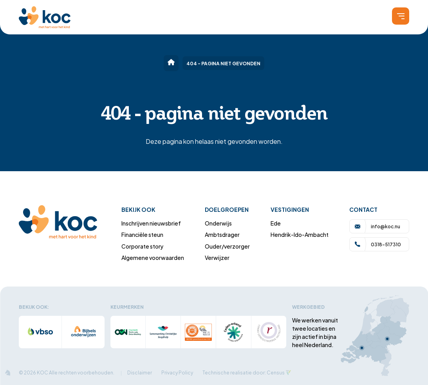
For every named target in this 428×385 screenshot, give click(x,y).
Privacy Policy (177, 372)
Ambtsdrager (222, 234)
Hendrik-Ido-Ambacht (300, 234)
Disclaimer (139, 372)
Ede (276, 222)
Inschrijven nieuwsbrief (151, 222)
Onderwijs (218, 222)
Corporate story (142, 246)
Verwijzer (217, 257)
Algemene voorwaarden (152, 257)
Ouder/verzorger (227, 246)
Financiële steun (142, 234)
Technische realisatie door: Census (243, 372)
